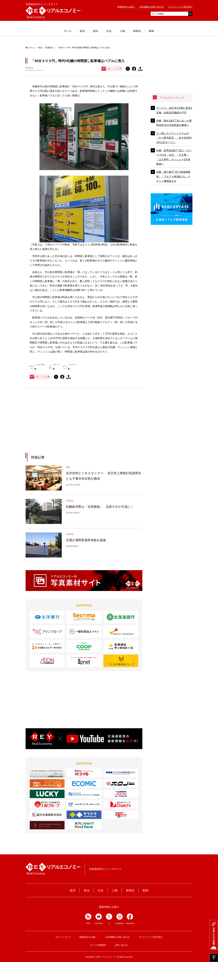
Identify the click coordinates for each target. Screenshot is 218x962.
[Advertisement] (58, 423)
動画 (151, 31)
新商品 (137, 31)
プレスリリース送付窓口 (180, 7)
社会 (109, 31)
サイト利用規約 (98, 945)
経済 (82, 31)
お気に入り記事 (111, 69)
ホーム (67, 31)
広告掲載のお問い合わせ (151, 7)
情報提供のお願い (126, 7)
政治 (95, 31)
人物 (122, 31)
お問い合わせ (121, 945)
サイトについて (63, 937)
